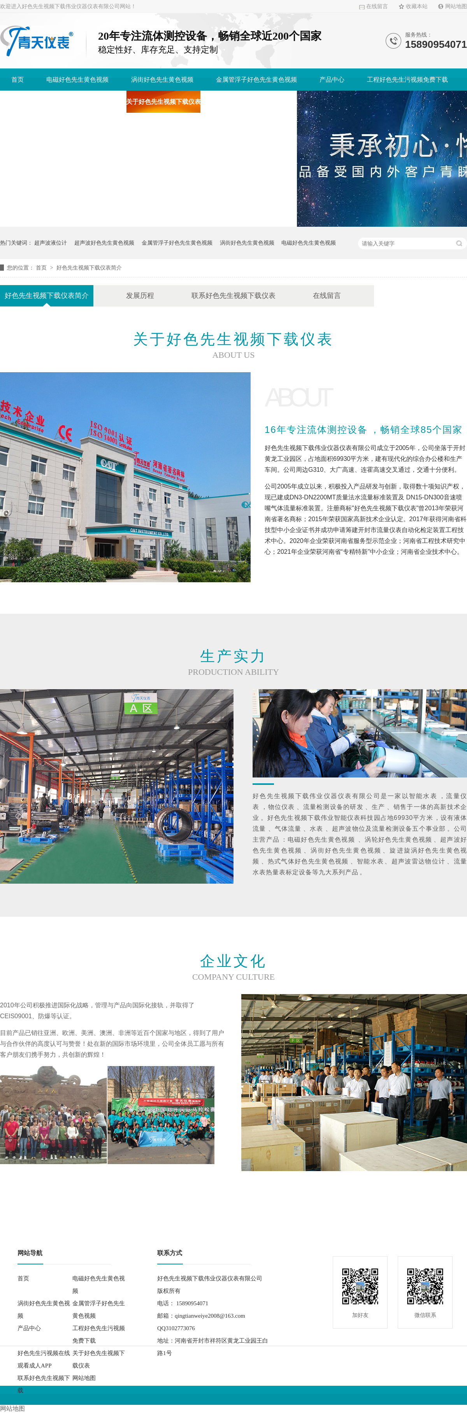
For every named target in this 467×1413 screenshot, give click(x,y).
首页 (17, 79)
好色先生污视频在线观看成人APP (57, 101)
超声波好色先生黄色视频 (104, 243)
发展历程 (140, 295)
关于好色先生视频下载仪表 (163, 101)
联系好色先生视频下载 (254, 101)
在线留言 (377, 6)
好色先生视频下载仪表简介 (89, 267)
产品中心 (332, 79)
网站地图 (456, 6)
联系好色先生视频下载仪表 (233, 295)
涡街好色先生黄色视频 (162, 79)
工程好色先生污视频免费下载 (407, 79)
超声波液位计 (50, 243)
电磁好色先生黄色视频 (77, 79)
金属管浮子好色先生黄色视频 (256, 79)
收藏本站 (417, 6)
